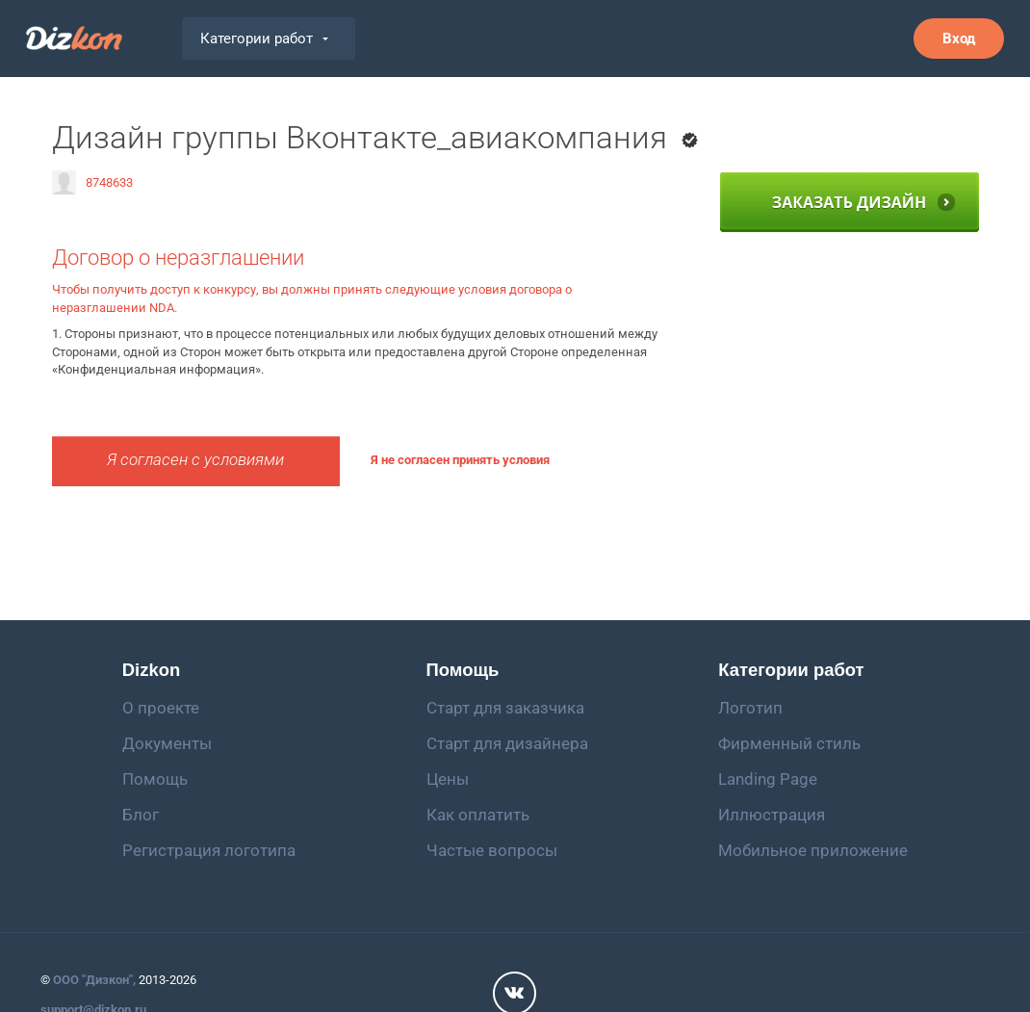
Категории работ (264, 38)
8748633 (92, 182)
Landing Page (767, 779)
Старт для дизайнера (507, 743)
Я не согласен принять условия (460, 460)
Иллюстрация (771, 814)
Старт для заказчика (505, 707)
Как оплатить (477, 814)
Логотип (750, 707)
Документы (167, 743)
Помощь (155, 779)
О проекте (160, 707)
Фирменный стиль (789, 743)
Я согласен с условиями (195, 460)
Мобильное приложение (813, 850)
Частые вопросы (491, 850)
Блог (140, 814)
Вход (958, 38)
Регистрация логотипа (209, 850)
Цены (447, 779)
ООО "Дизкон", (94, 980)
